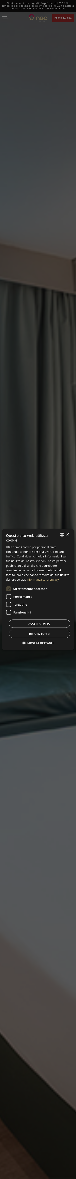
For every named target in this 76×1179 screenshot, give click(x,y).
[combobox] (62, 535)
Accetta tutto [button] (39, 623)
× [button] (67, 534)
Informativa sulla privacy (43, 579)
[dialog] (38, 589)
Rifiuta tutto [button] (39, 633)
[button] (38, 643)
